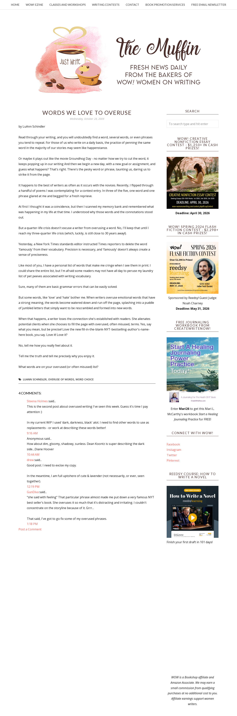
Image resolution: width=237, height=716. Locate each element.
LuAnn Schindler (35, 379)
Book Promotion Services (165, 4)
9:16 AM (32, 433)
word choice (85, 379)
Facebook (173, 444)
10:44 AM (33, 454)
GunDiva (33, 492)
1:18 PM (32, 524)
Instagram (174, 450)
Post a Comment (30, 529)
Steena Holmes (37, 401)
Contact (132, 4)
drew (30, 460)
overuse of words (61, 379)
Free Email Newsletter (208, 4)
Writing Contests (105, 4)
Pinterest (173, 460)
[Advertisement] (192, 609)
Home (15, 4)
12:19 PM (33, 487)
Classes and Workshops (67, 4)
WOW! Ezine (34, 4)
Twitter (172, 455)
